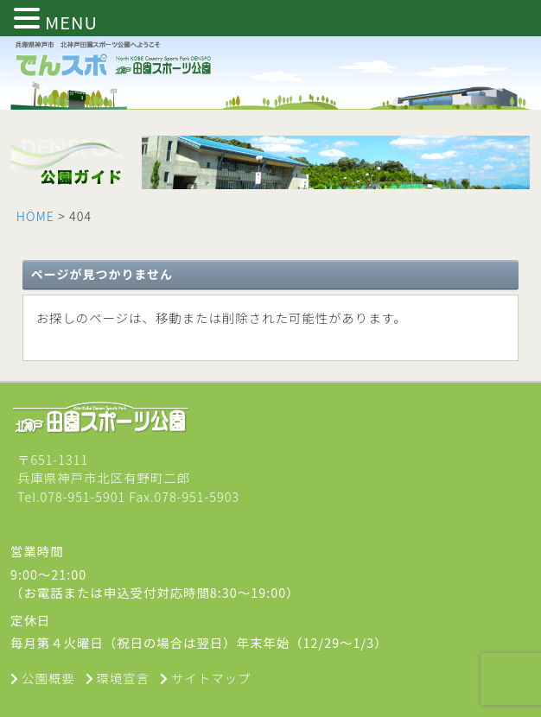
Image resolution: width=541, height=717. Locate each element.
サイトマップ (211, 678)
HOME (35, 215)
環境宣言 (123, 678)
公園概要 (48, 678)
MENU (71, 22)
